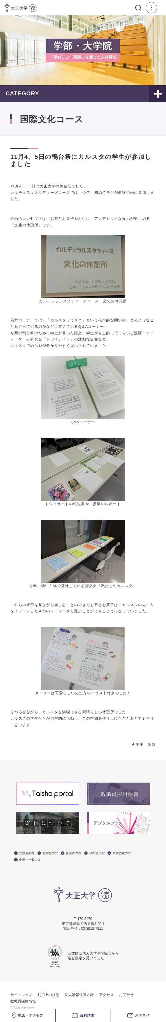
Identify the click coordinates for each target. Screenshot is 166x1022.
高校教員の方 (119, 853)
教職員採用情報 (23, 1001)
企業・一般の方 (27, 859)
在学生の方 (48, 853)
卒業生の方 (94, 853)
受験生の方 (24, 853)
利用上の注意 (48, 995)
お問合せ (126, 995)
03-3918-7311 (92, 929)
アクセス (106, 995)
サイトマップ (21, 995)
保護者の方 (71, 853)
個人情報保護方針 (79, 995)
